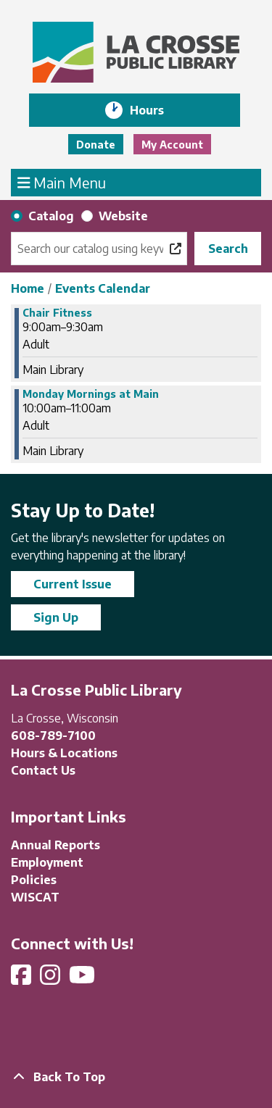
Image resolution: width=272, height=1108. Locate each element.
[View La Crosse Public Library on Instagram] (51, 979)
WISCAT (35, 897)
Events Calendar (102, 288)
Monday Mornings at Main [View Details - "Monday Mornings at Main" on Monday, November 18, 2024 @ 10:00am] (90, 394)
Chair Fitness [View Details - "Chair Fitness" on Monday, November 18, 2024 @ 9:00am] (57, 313)
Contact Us (43, 770)
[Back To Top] (136, 1076)
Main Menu (62, 181)
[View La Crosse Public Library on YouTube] (83, 979)
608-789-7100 (53, 735)
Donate (95, 144)
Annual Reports (55, 845)
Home (27, 288)
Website (123, 216)
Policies (34, 879)
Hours (157, 110)
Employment (47, 862)
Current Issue (72, 584)
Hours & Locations (64, 753)
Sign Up (55, 617)
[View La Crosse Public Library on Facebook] (22, 979)
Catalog (51, 216)
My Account (172, 144)
